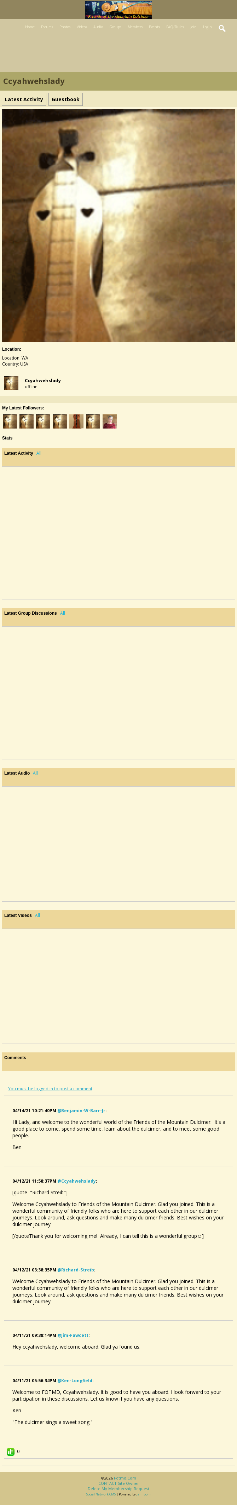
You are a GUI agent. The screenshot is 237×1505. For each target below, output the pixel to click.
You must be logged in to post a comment (50, 1089)
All (38, 453)
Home (30, 26)
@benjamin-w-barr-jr (81, 1111)
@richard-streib (75, 1270)
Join (193, 26)
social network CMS (101, 1494)
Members (135, 26)
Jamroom (144, 1494)
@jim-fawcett (72, 1335)
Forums (47, 26)
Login (207, 26)
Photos (64, 26)
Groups (115, 26)
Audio (98, 26)
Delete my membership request (118, 1488)
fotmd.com (125, 1478)
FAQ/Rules (175, 26)
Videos (82, 26)
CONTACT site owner (118, 1483)
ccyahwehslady (43, 380)
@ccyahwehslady (76, 1181)
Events (154, 26)
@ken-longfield (74, 1381)
